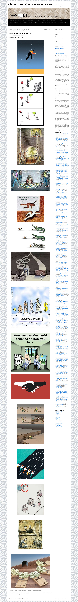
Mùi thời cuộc (58, 386)
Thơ (26, 20)
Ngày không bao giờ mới (60, 406)
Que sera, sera (58, 403)
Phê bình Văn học (59, 423)
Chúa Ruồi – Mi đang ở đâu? (61, 322)
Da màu (57, 412)
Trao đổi (48, 22)
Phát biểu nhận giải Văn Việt (63, 22)
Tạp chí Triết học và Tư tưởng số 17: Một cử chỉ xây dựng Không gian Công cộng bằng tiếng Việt (62, 314)
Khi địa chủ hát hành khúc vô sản (61, 235)
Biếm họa (30, 22)
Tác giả (11, 25)
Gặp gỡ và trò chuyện (14, 22)
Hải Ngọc (58, 417)
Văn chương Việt (59, 426)
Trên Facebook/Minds (23, 22)
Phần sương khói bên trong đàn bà (61, 290)
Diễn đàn (57, 413)
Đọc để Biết (58, 341)
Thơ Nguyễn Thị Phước (60, 381)
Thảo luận (43, 20)
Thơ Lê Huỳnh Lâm (59, 186)
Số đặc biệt (12, 20)
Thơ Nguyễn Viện (59, 283)
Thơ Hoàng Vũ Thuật (47, 29)
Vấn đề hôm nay (18, 20)
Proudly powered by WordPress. (62, 598)
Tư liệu (39, 20)
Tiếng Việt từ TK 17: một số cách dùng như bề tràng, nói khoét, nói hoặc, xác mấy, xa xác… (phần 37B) (62, 392)
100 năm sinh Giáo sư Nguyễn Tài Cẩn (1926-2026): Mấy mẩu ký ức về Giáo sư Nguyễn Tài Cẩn (62, 197)
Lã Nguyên (58, 419)
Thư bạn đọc (36, 22)
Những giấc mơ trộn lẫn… (60, 295)
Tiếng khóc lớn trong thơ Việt (61, 306)
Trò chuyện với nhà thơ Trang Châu (62, 230)
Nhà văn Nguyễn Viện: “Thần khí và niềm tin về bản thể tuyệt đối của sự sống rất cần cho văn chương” (62, 251)
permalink (40, 590)
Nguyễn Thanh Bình (29, 590)
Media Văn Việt (43, 22)
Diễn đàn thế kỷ (59, 414)
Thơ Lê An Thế (58, 380)
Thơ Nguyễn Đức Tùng (60, 362)
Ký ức (57, 146)
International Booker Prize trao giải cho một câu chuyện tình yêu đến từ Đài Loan (62, 204)
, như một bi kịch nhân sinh (62, 178)
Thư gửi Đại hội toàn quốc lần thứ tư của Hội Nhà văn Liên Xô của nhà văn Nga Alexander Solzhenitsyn (62, 377)
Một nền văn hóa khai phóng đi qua (62, 346)
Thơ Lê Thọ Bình (59, 260)
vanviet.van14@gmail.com (59, 39)
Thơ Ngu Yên (58, 145)
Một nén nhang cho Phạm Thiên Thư (62, 308)
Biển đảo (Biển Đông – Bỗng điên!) (62, 397)
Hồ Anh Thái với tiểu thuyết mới (61, 320)
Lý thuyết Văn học (59, 420)
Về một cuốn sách (59, 180)
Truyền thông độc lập (59, 273)
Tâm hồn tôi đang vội (59, 190)
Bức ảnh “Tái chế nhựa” (60, 257)
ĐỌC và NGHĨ (58, 169)
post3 (22, 35)
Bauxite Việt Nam (59, 411)
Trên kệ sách (53, 22)
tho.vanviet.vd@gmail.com (59, 43)
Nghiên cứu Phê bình (32, 20)
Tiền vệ (57, 424)
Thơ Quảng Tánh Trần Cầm (61, 303)
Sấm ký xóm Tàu (59, 222)
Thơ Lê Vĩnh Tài (59, 365)
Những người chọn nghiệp (60, 237)
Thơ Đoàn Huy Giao (59, 404)
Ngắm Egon (58, 189)
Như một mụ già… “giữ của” (61, 156)
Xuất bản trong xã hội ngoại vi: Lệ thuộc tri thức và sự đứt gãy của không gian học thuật (62, 134)
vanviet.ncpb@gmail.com (59, 48)
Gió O (57, 416)
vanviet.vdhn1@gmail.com (59, 53)
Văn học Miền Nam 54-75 (52, 20)
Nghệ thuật (60, 20)
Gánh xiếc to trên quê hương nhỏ (61, 143)
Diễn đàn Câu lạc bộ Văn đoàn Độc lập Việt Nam (30, 4)
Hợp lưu (57, 418)
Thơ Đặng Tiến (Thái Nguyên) (61, 232)
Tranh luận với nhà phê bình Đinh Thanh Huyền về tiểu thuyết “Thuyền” (61, 370)
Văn (23, 20)
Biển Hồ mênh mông (59, 286)
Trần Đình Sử (58, 425)
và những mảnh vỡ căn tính (62, 228)
